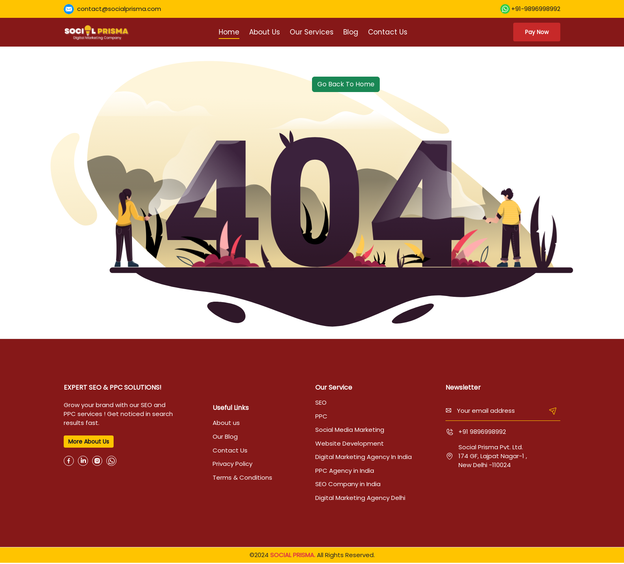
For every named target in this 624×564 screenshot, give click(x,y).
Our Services (310, 32)
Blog (349, 32)
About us (226, 423)
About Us (263, 32)
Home (227, 32)
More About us (88, 441)
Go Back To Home (345, 84)
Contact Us (386, 32)
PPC (321, 416)
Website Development (349, 444)
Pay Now (535, 32)
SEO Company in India (348, 485)
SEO (321, 402)
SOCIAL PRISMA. (292, 556)
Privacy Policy (232, 464)
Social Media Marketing (349, 430)
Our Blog (225, 437)
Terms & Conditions (242, 478)
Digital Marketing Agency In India (363, 457)
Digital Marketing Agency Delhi (360, 499)
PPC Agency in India (344, 471)
